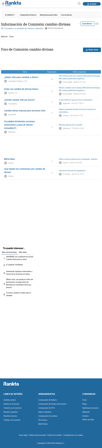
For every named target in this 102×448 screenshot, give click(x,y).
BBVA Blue (9, 159)
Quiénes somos (10, 400)
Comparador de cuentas (47, 416)
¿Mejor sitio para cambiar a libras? (21, 77)
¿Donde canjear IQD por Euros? (19, 99)
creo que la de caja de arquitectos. (72, 170)
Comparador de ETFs (46, 408)
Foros (11, 36)
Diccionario (42, 420)
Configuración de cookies (73, 435)
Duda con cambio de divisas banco (21, 88)
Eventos (85, 416)
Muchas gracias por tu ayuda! (70, 125)
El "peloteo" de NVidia (14, 264)
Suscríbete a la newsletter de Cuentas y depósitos (22, 28)
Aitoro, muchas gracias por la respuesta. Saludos (78, 159)
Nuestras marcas (10, 416)
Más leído (23, 252)
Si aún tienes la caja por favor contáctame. (76, 100)
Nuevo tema (92, 49)
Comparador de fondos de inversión (52, 404)
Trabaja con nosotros (12, 420)
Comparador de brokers (47, 400)
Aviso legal (23, 435)
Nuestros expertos (11, 412)
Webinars (86, 412)
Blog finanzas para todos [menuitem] (48, 15)
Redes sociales (88, 419)
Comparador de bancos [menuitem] (28, 15)
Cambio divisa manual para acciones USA (24, 110)
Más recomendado (9, 252)
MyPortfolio (43, 424)
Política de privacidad (37, 435)
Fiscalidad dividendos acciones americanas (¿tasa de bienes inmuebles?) (19, 125)
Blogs (84, 404)
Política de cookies (54, 435)
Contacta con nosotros (12, 408)
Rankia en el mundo (11, 404)
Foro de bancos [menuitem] (66, 15)
